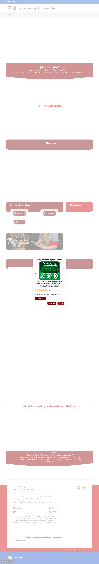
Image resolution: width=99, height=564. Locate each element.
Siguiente (52, 303)
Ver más (40, 298)
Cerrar (61, 303)
